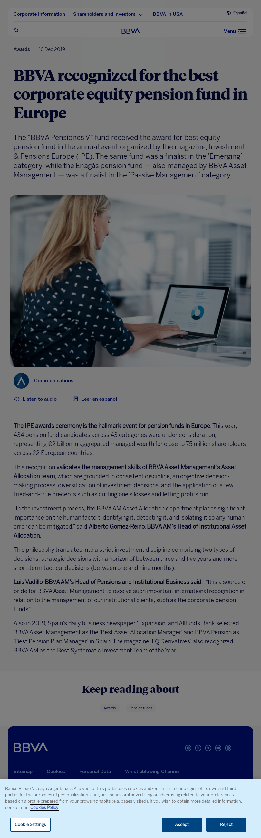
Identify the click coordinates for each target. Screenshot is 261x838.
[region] (130, 808)
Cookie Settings (30, 824)
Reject (226, 824)
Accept (182, 824)
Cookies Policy (44, 807)
